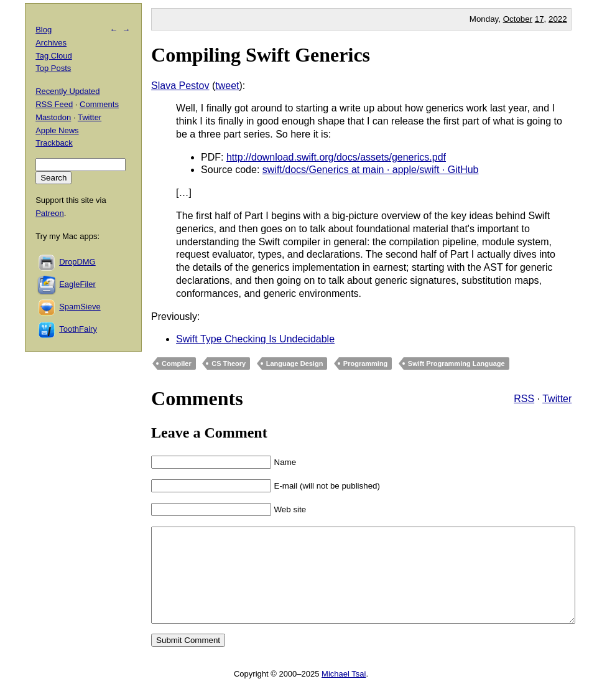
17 (539, 19)
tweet (227, 85)
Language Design (294, 363)
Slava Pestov (180, 85)
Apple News (56, 130)
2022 (558, 19)
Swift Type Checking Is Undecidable (255, 339)
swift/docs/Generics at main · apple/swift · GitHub (370, 169)
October (517, 19)
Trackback (53, 143)
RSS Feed (54, 104)
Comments (99, 104)
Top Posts (53, 68)
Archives (51, 42)
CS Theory (228, 363)
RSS (524, 398)
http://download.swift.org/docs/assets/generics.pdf (336, 157)
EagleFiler (77, 284)
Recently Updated (67, 91)
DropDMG (77, 261)
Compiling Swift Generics (260, 55)
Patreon (49, 213)
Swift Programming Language (456, 363)
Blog (43, 29)
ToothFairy (78, 329)
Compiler (177, 363)
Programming (365, 363)
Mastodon (53, 117)
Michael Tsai (344, 692)
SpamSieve (79, 306)
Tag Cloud (53, 55)
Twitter (557, 398)
